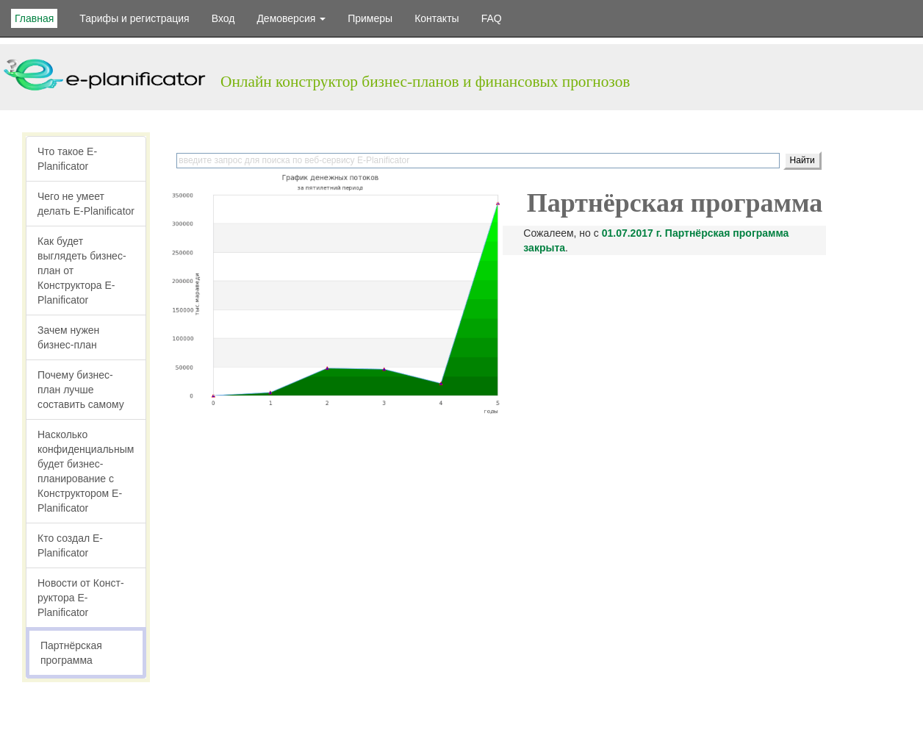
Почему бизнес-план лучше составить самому (80, 389)
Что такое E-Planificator (67, 159)
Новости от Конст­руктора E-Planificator (80, 597)
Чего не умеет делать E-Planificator (85, 203)
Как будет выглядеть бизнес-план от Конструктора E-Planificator (81, 270)
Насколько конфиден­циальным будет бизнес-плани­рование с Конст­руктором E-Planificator (85, 471)
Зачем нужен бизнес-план (68, 337)
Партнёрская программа (71, 653)
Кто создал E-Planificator (70, 545)
